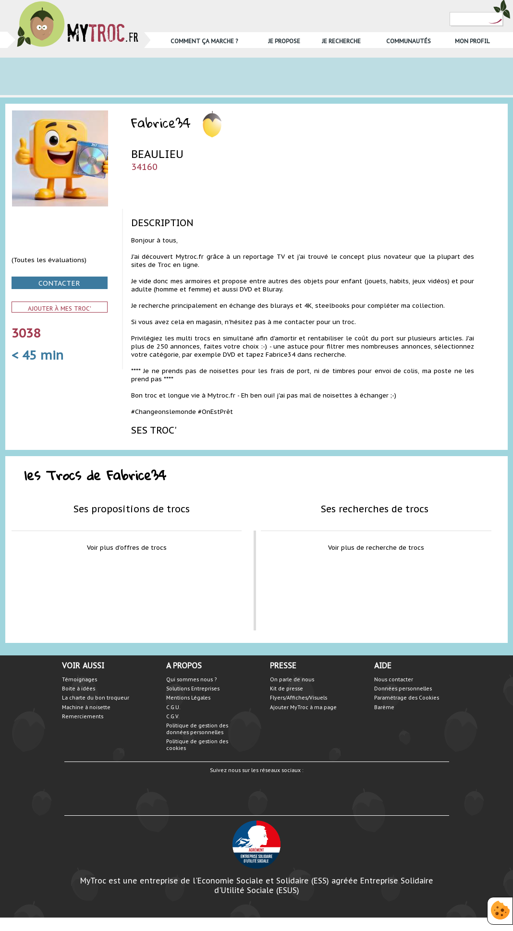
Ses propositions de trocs (131, 509)
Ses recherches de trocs (374, 509)
